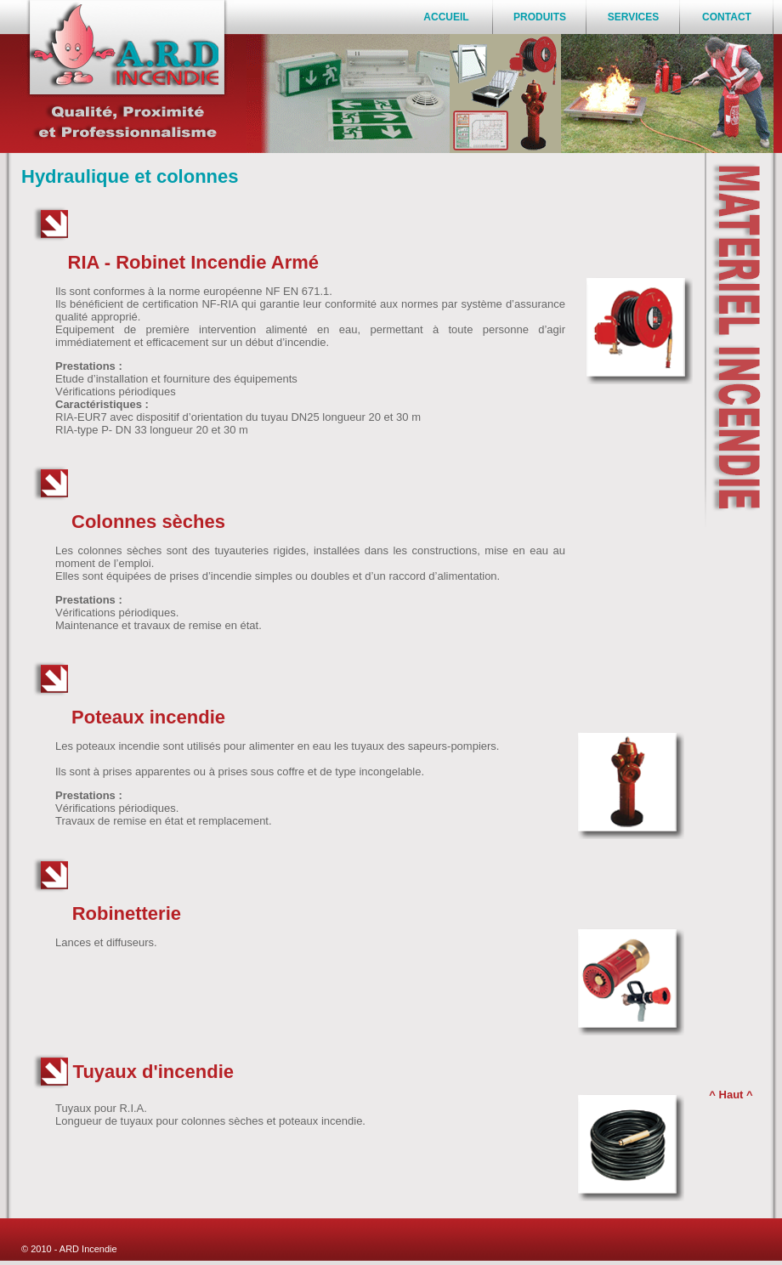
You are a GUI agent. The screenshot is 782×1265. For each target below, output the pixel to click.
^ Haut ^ (730, 1094)
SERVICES (633, 17)
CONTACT (726, 17)
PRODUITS (539, 17)
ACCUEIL (445, 17)
